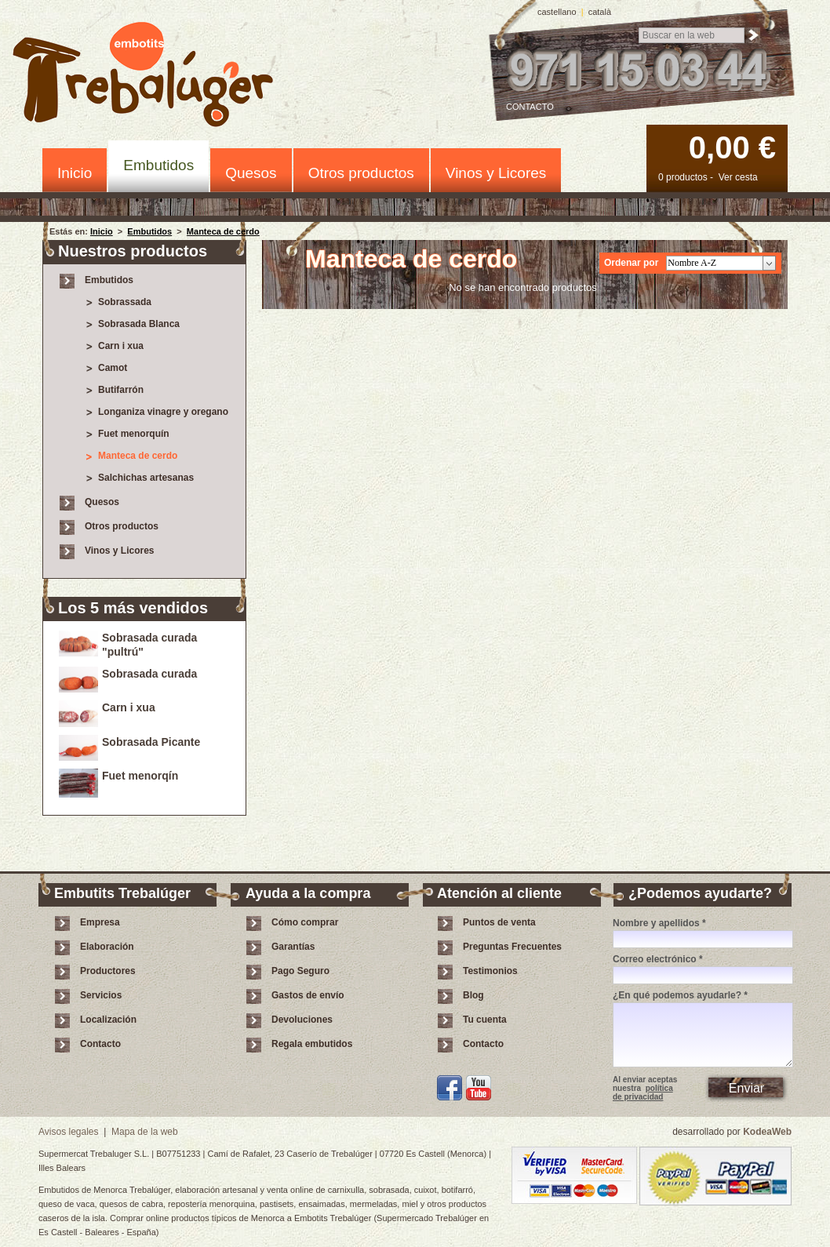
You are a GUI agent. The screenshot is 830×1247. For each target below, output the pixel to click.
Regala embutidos (311, 1043)
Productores (108, 970)
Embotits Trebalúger (152, 77)
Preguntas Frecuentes (512, 946)
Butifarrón (121, 389)
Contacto (530, 106)
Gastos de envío (307, 995)
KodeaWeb (767, 1131)
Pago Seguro (300, 970)
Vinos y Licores (496, 173)
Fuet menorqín (140, 775)
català (599, 11)
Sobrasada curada (149, 673)
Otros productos (361, 173)
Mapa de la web (144, 1131)
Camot (112, 367)
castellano (557, 11)
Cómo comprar (304, 922)
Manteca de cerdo (223, 231)
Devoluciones (302, 1019)
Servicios (101, 995)
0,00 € (732, 147)
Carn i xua (121, 345)
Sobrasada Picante (151, 742)
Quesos (250, 173)
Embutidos (158, 165)
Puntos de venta (499, 922)
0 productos (683, 177)
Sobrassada (124, 301)
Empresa (100, 922)
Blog (473, 995)
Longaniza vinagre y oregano (163, 411)
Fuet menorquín (133, 433)
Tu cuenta (485, 1019)
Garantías (293, 946)
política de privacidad (643, 1092)
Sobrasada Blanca (139, 323)
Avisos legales (68, 1131)
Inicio (74, 173)
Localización (108, 1019)
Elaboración (107, 946)
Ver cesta (738, 177)
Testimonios (490, 970)
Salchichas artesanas (146, 477)
